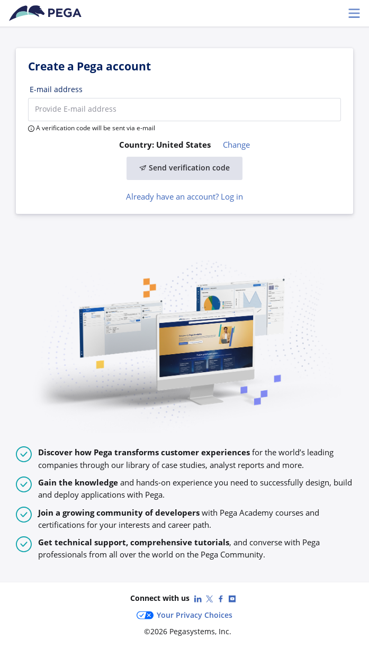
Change (236, 144)
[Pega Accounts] (47, 13)
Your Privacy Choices (184, 615)
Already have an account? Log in (184, 196)
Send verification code (184, 168)
